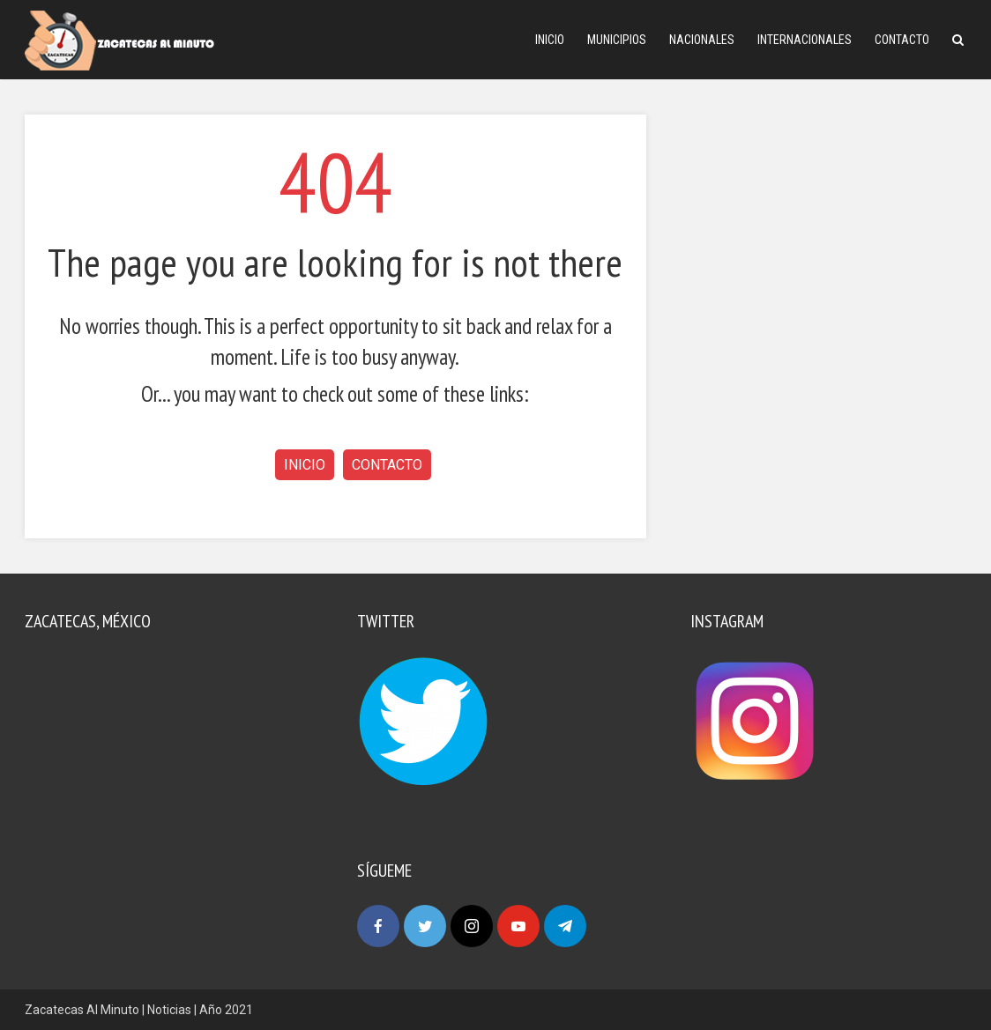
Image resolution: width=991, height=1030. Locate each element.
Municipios (616, 40)
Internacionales (804, 40)
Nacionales (701, 40)
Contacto (902, 40)
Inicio (549, 40)
